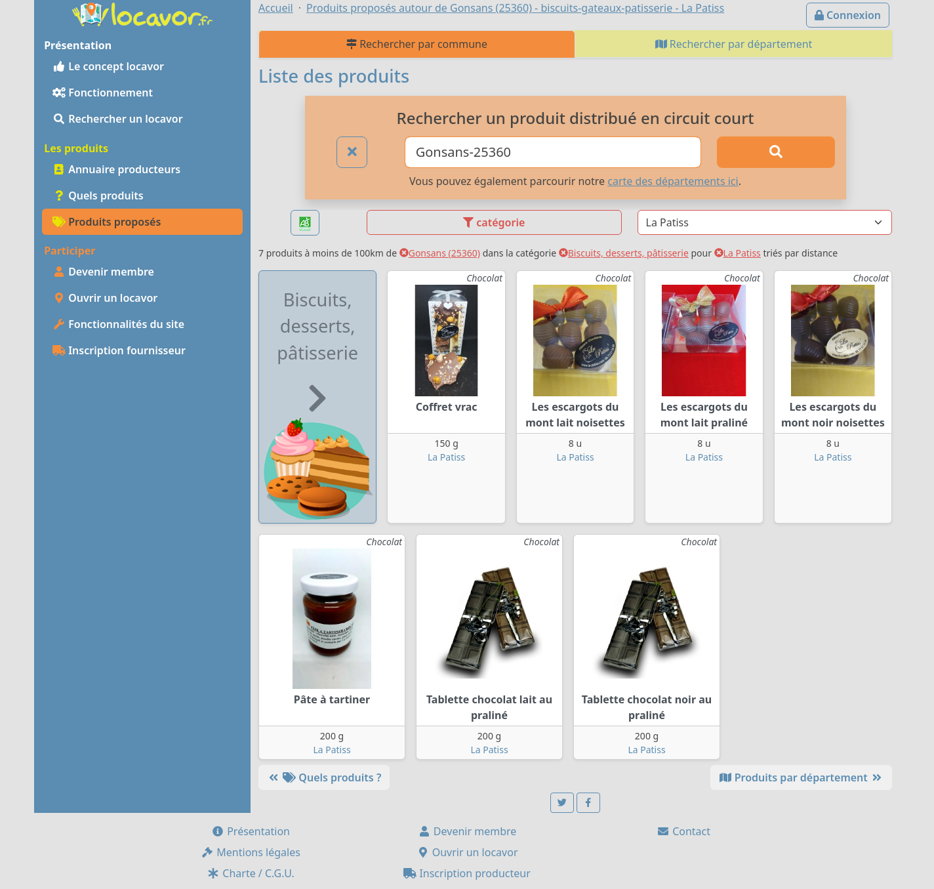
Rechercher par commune (416, 44)
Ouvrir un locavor (104, 298)
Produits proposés (106, 222)
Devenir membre (103, 271)
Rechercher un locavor (117, 119)
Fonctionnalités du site (118, 324)
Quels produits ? (324, 777)
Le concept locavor (108, 66)
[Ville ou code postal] (553, 152)
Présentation (250, 831)
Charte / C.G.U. (250, 873)
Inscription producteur (467, 873)
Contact (683, 831)
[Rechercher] (776, 152)
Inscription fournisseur (119, 350)
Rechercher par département (734, 44)
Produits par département (801, 777)
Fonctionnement (102, 92)
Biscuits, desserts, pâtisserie (624, 253)
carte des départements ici (672, 181)
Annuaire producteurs (116, 169)
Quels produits (98, 195)
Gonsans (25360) (439, 253)
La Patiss (737, 253)
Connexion (848, 15)
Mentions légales (250, 852)
